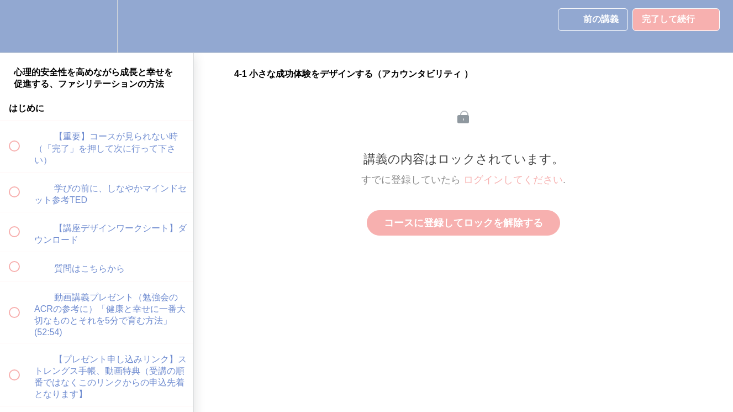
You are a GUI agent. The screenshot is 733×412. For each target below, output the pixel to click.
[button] (20, 26)
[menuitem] (96, 26)
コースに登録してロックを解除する (463, 222)
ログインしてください (513, 179)
